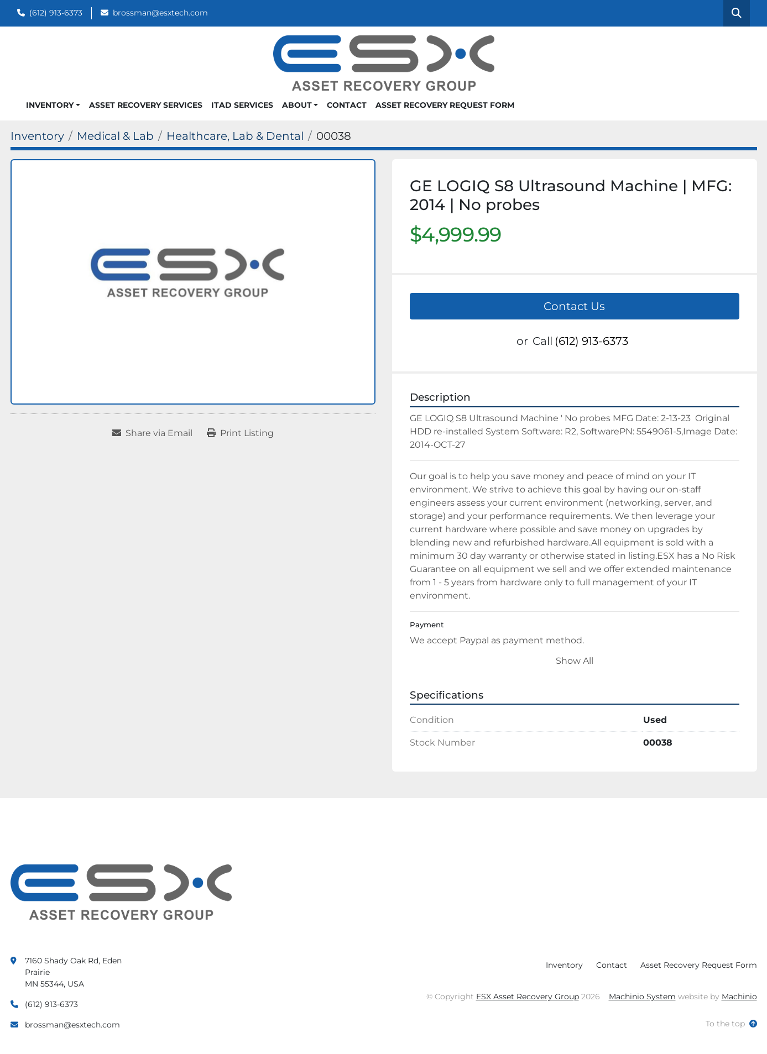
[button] (53, 105)
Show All (574, 661)
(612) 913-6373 (55, 13)
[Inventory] (37, 136)
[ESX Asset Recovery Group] (121, 891)
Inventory (50, 105)
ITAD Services (242, 105)
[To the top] (731, 1024)
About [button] (297, 105)
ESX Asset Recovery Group (527, 996)
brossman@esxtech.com (160, 13)
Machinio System (642, 996)
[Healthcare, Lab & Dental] (235, 136)
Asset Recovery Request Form (444, 105)
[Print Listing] (240, 433)
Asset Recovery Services (145, 105)
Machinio (739, 996)
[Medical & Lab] (115, 136)
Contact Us (574, 306)
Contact (347, 105)
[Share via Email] (152, 433)
